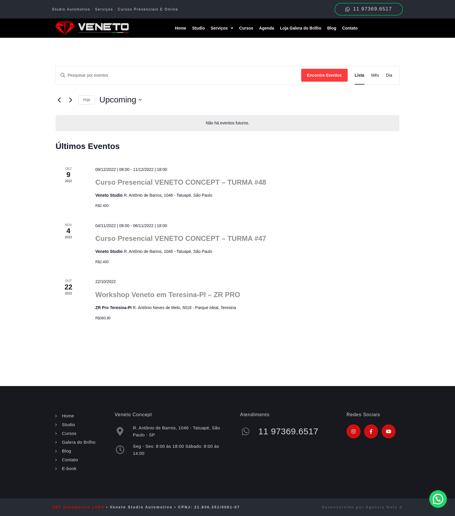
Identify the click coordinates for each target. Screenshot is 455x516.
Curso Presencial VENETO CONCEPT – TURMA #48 (180, 182)
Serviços (222, 28)
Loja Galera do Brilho (300, 28)
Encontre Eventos (324, 75)
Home (180, 28)
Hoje (86, 100)
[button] (438, 499)
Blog (331, 28)
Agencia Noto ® (384, 507)
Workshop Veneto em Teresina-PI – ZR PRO (167, 295)
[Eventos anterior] (59, 99)
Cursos (246, 28)
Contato (350, 28)
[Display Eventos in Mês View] (375, 75)
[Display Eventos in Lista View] (359, 75)
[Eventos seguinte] (70, 99)
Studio (198, 28)
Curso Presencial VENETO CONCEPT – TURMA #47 (180, 238)
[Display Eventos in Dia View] (389, 75)
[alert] (227, 123)
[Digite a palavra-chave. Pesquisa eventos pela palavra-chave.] (178, 75)
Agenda (266, 28)
